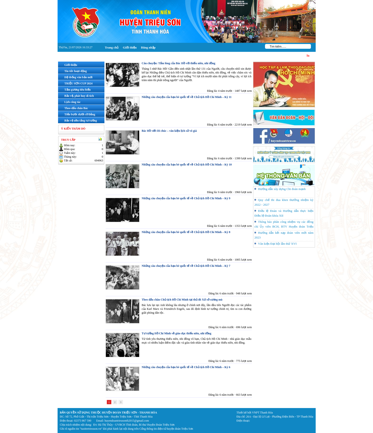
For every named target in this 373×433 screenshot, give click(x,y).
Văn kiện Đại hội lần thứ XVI (277, 243)
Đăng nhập (148, 47)
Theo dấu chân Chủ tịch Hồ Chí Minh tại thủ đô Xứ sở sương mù (182, 299)
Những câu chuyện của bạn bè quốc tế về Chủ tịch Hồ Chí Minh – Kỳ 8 (186, 232)
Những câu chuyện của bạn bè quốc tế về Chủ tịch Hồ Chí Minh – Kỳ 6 (186, 367)
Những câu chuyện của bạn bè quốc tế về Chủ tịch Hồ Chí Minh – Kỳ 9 (186, 198)
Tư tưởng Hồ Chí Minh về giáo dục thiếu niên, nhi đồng (176, 333)
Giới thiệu (130, 47)
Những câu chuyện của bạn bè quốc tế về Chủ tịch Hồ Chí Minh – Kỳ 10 (187, 164)
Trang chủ (112, 47)
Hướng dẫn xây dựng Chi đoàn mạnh (282, 189)
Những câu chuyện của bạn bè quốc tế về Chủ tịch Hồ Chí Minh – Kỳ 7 (186, 266)
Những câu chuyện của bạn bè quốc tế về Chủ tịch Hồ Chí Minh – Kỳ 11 (187, 97)
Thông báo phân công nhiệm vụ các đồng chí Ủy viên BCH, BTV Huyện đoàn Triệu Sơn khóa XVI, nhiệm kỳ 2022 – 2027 (284, 226)
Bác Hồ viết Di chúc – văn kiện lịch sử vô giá (169, 130)
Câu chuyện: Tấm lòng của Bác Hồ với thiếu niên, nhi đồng (179, 63)
